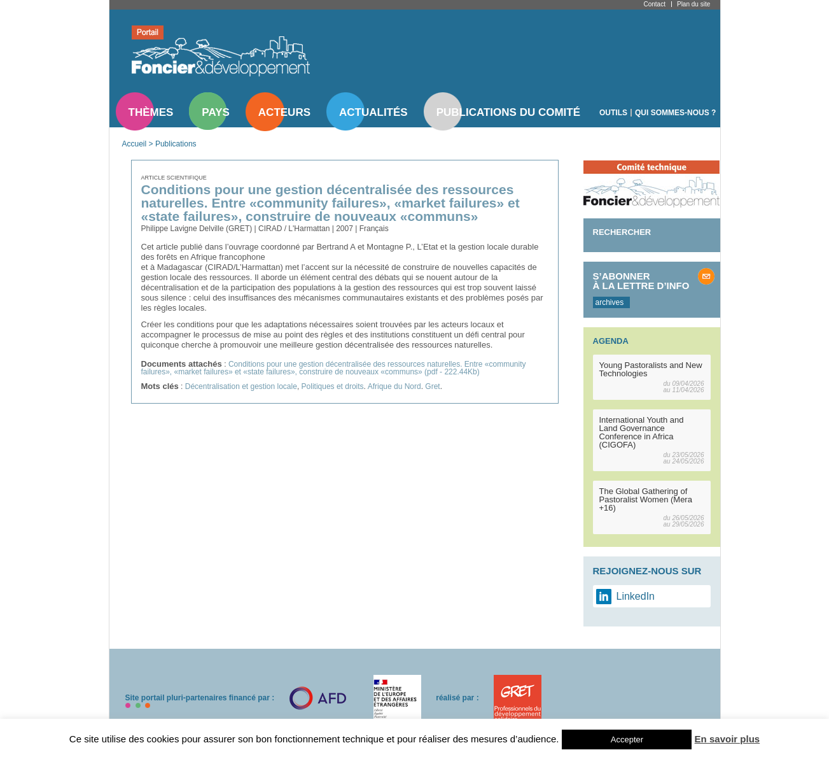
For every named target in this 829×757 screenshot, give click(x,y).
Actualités (373, 112)
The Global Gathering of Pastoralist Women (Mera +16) (645, 499)
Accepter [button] (627, 739)
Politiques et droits (333, 386)
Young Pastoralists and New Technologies (650, 369)
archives (610, 302)
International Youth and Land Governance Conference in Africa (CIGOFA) (641, 432)
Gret (432, 386)
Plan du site (693, 4)
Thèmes (151, 112)
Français (374, 228)
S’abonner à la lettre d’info (641, 281)
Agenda (611, 341)
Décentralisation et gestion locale (241, 386)
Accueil (134, 143)
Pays (215, 112)
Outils (613, 112)
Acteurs (284, 112)
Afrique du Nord (394, 386)
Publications (176, 143)
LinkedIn (636, 596)
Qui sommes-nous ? (675, 112)
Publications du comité (508, 112)
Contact (654, 4)
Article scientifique (174, 177)
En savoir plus (727, 738)
